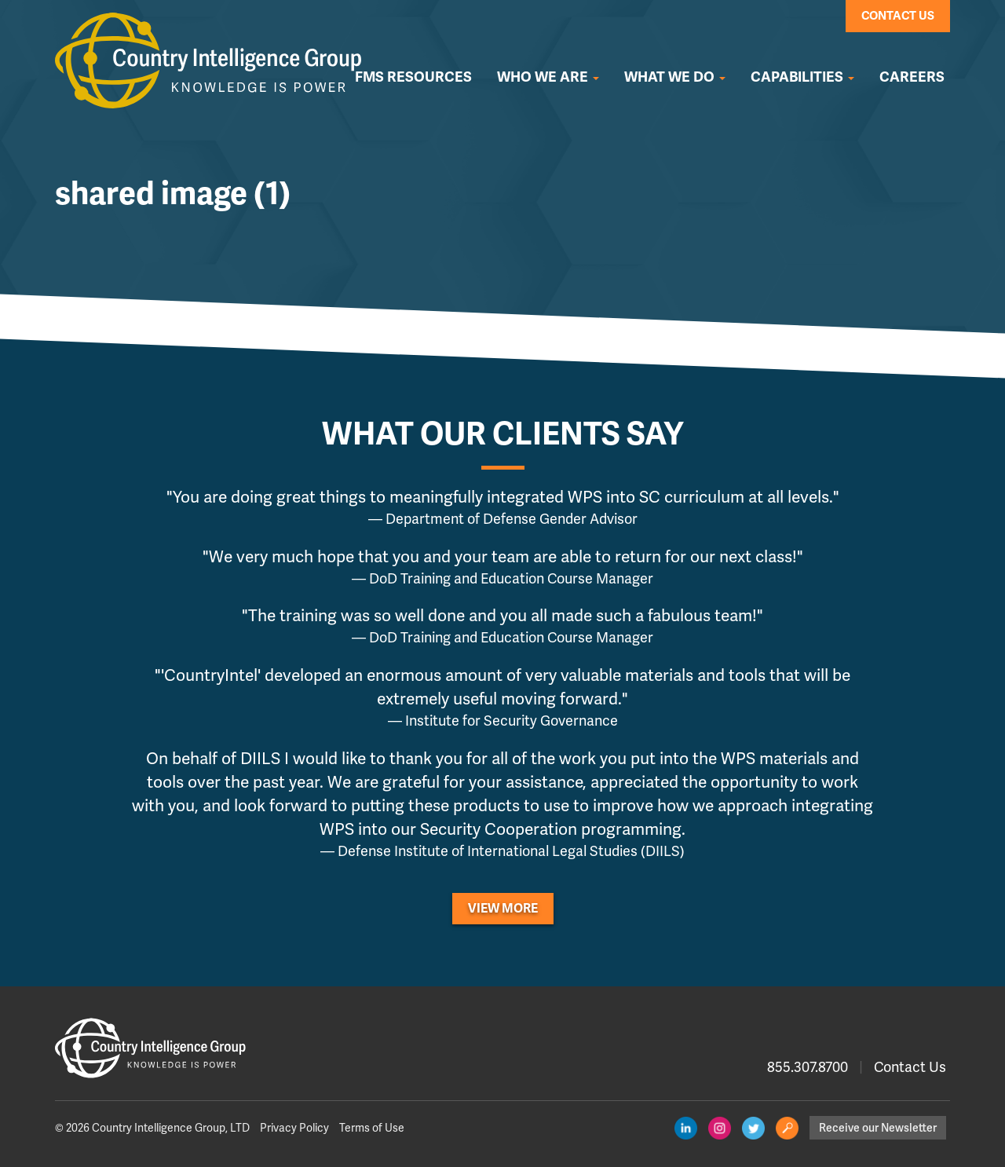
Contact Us (897, 16)
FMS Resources (413, 77)
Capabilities (802, 77)
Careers (912, 77)
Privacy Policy (294, 1128)
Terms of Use (371, 1128)
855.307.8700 (807, 1067)
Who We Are (548, 77)
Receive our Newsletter (878, 1128)
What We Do (674, 77)
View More (503, 908)
